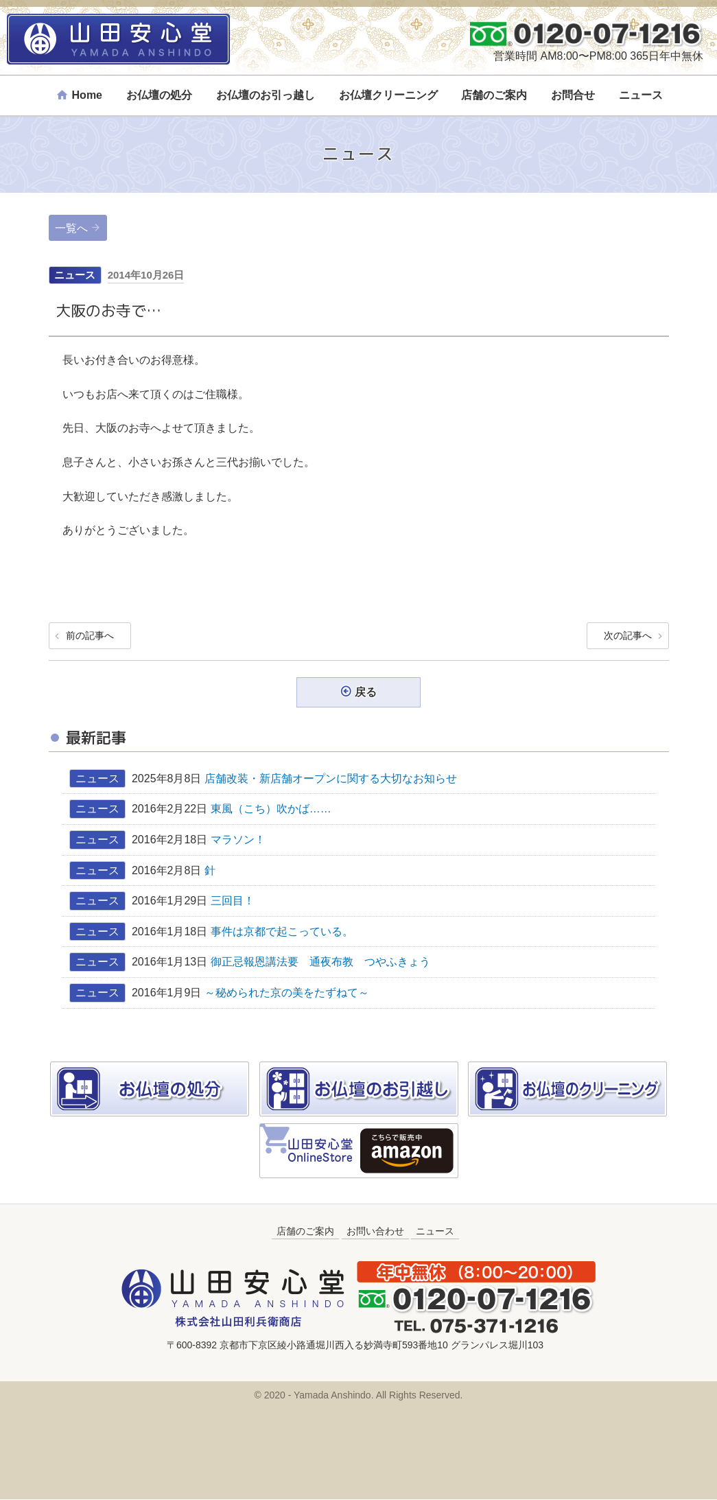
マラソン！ (238, 840)
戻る (366, 693)
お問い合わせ (375, 1231)
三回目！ (233, 901)
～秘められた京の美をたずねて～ (286, 993)
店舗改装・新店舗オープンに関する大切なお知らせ (330, 779)
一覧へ (71, 228)
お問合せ (573, 95)
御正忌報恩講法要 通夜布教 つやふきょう (320, 962)
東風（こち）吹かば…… (276, 809)
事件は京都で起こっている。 (282, 932)
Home (87, 95)
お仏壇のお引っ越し (265, 95)
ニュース (641, 95)
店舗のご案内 (494, 95)
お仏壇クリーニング (388, 95)
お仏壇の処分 (159, 95)
